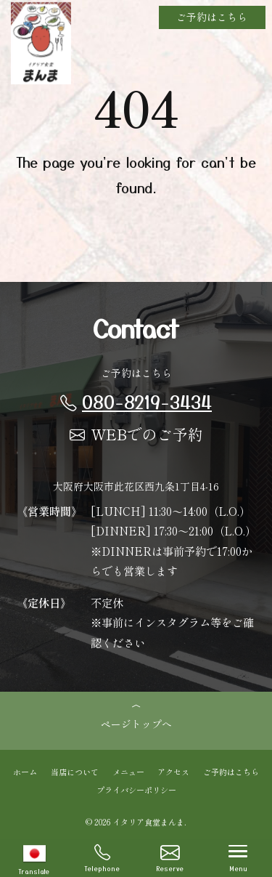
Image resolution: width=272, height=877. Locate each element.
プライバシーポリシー (136, 789)
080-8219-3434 (136, 401)
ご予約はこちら (211, 16)
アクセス (173, 771)
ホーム (25, 771)
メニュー (128, 771)
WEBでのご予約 (136, 434)
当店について (75, 771)
